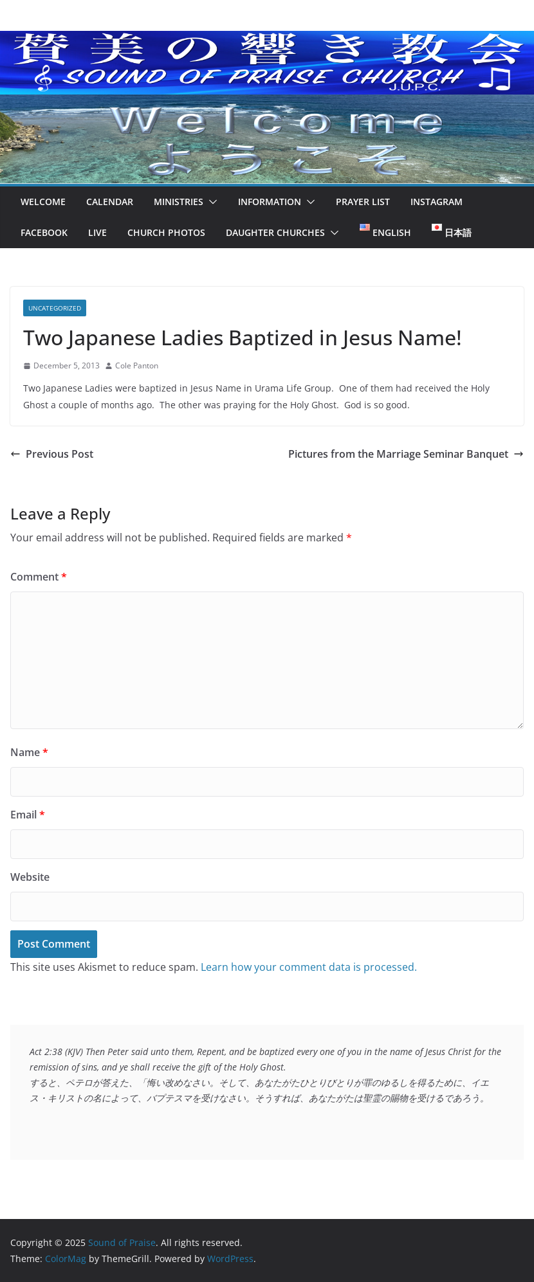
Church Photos (166, 232)
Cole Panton (136, 365)
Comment (38, 577)
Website (30, 877)
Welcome (43, 201)
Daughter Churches (275, 232)
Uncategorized (54, 307)
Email (27, 815)
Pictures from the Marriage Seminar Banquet (406, 454)
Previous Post (51, 454)
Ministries (178, 201)
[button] (210, 202)
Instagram (436, 201)
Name (29, 752)
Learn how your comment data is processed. (309, 967)
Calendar (109, 201)
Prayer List (363, 201)
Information (269, 201)
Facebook (44, 232)
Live (97, 232)
